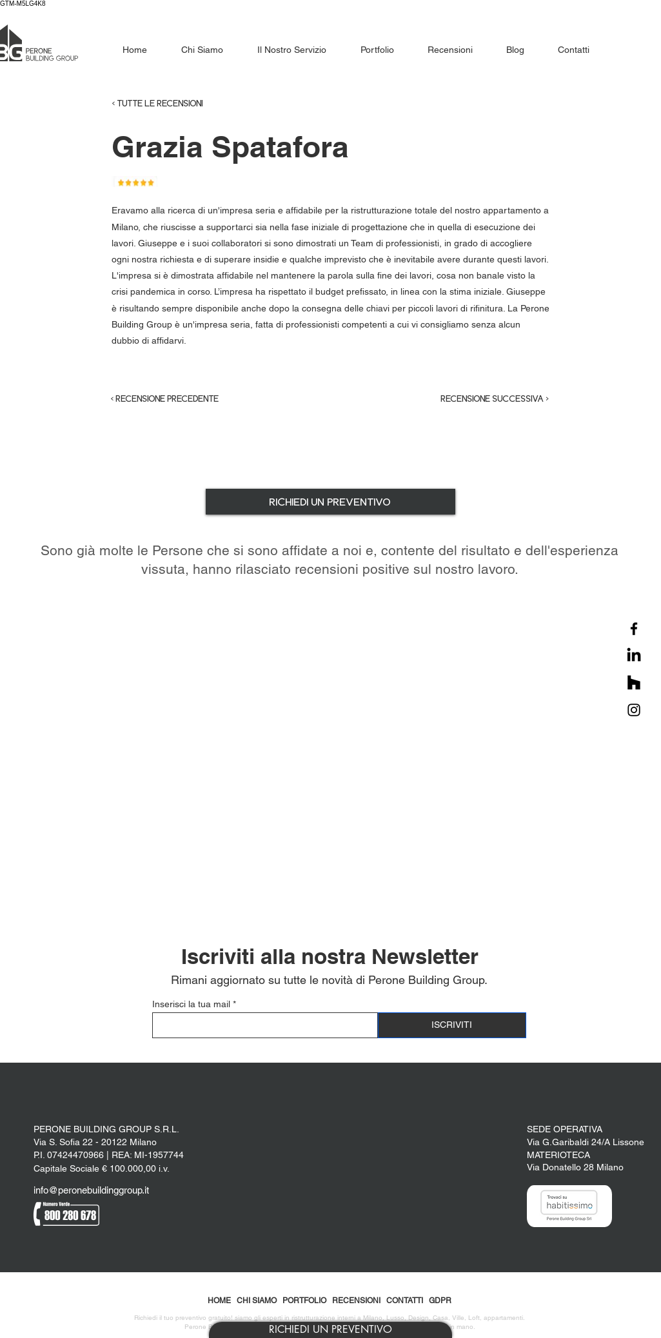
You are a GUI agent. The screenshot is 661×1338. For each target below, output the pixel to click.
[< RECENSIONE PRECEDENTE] (176, 399)
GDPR (440, 1300)
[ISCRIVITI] (452, 1025)
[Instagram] (634, 710)
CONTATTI (404, 1300)
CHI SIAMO (257, 1300)
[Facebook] (634, 628)
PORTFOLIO (304, 1300)
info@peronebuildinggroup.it (91, 1190)
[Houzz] (634, 682)
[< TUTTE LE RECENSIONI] (183, 104)
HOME (219, 1300)
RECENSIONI (356, 1300)
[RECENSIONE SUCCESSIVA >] (484, 399)
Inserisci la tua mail (191, 1003)
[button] (330, 1330)
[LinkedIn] (634, 655)
